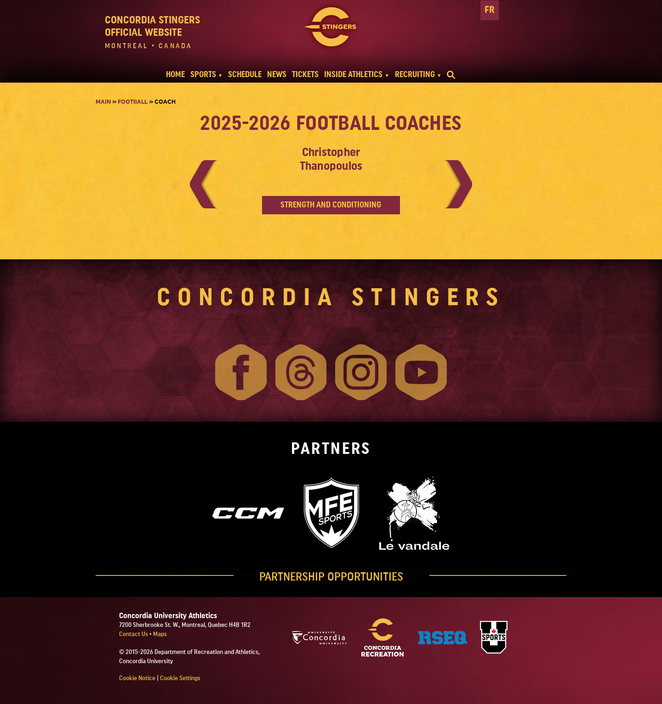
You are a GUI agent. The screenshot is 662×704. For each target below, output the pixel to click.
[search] (451, 75)
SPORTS (203, 74)
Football (133, 102)
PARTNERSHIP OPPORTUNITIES (331, 577)
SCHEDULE (245, 74)
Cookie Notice (137, 678)
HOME (175, 74)
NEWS (276, 74)
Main (103, 102)
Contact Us (134, 634)
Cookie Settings (180, 678)
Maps (160, 634)
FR (490, 10)
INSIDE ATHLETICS (353, 74)
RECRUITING (415, 74)
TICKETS (305, 74)
